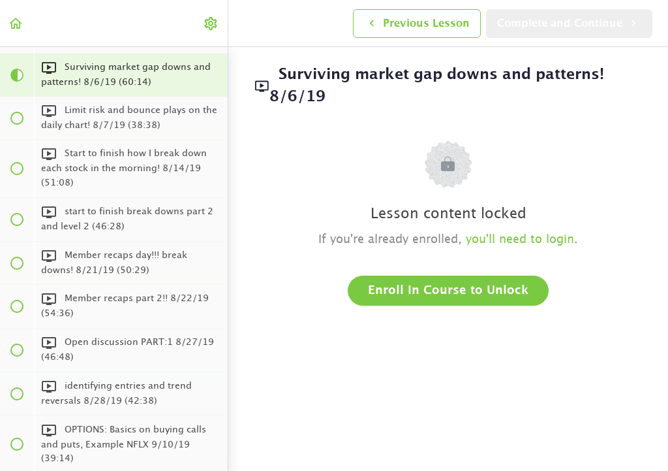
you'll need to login (520, 240)
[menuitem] (211, 23)
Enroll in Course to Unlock (448, 291)
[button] (16, 23)
